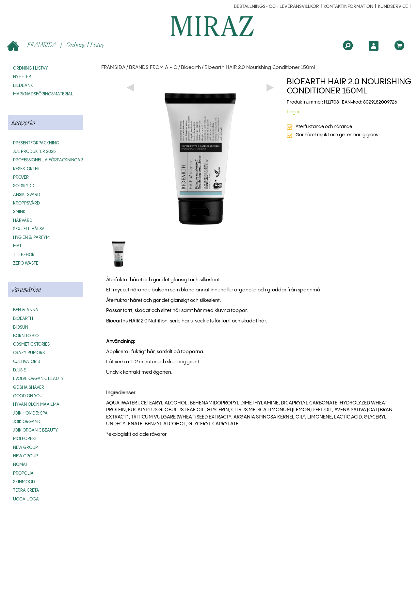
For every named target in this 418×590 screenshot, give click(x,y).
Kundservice (393, 6)
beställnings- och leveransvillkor (276, 6)
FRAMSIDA (32, 45)
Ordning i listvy (85, 44)
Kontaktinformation (348, 6)
